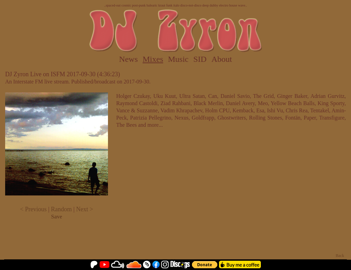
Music (178, 59)
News (128, 59)
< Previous (33, 209)
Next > (84, 209)
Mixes (153, 59)
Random (61, 209)
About (221, 59)
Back (340, 255)
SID (200, 59)
